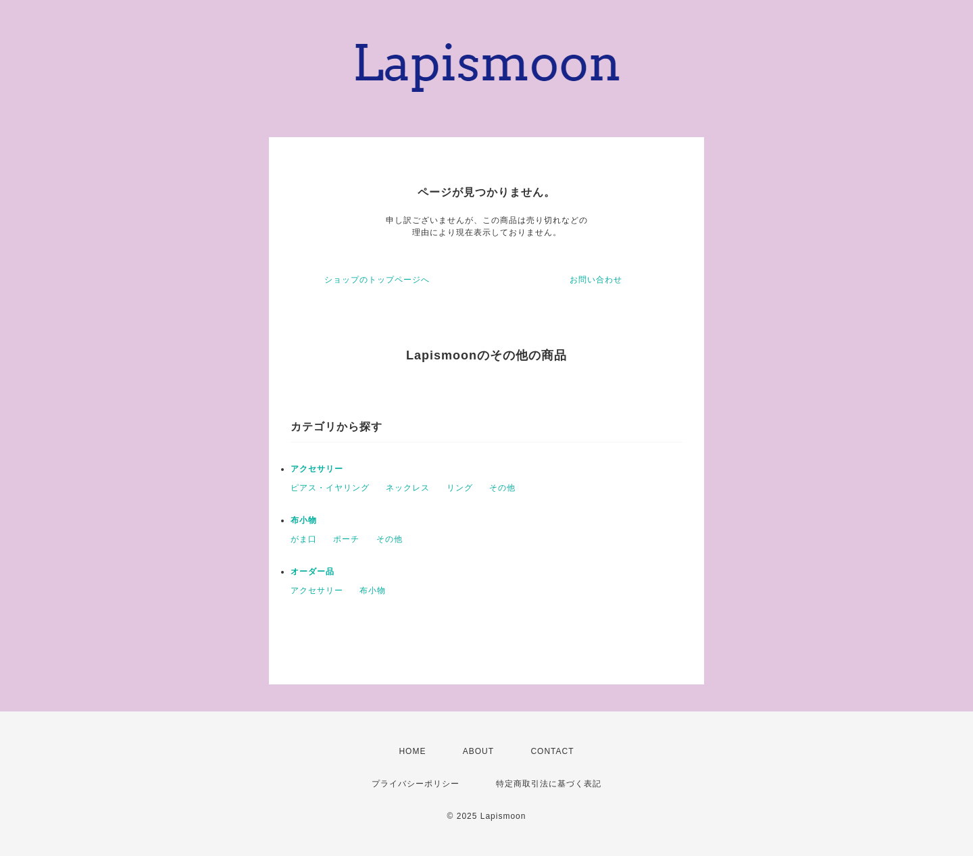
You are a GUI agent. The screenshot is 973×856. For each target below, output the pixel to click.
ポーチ (346, 539)
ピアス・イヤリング (330, 488)
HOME (412, 751)
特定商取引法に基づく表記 (548, 783)
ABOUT (478, 751)
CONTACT (552, 751)
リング (460, 488)
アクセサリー (317, 469)
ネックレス (408, 488)
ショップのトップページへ (377, 279)
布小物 (304, 520)
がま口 (304, 539)
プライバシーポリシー (415, 783)
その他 (502, 488)
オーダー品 (312, 571)
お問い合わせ (596, 279)
